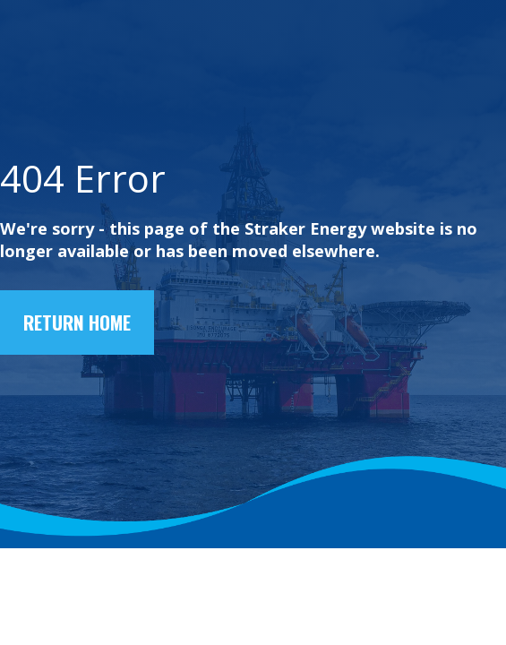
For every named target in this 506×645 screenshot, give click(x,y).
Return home (77, 322)
